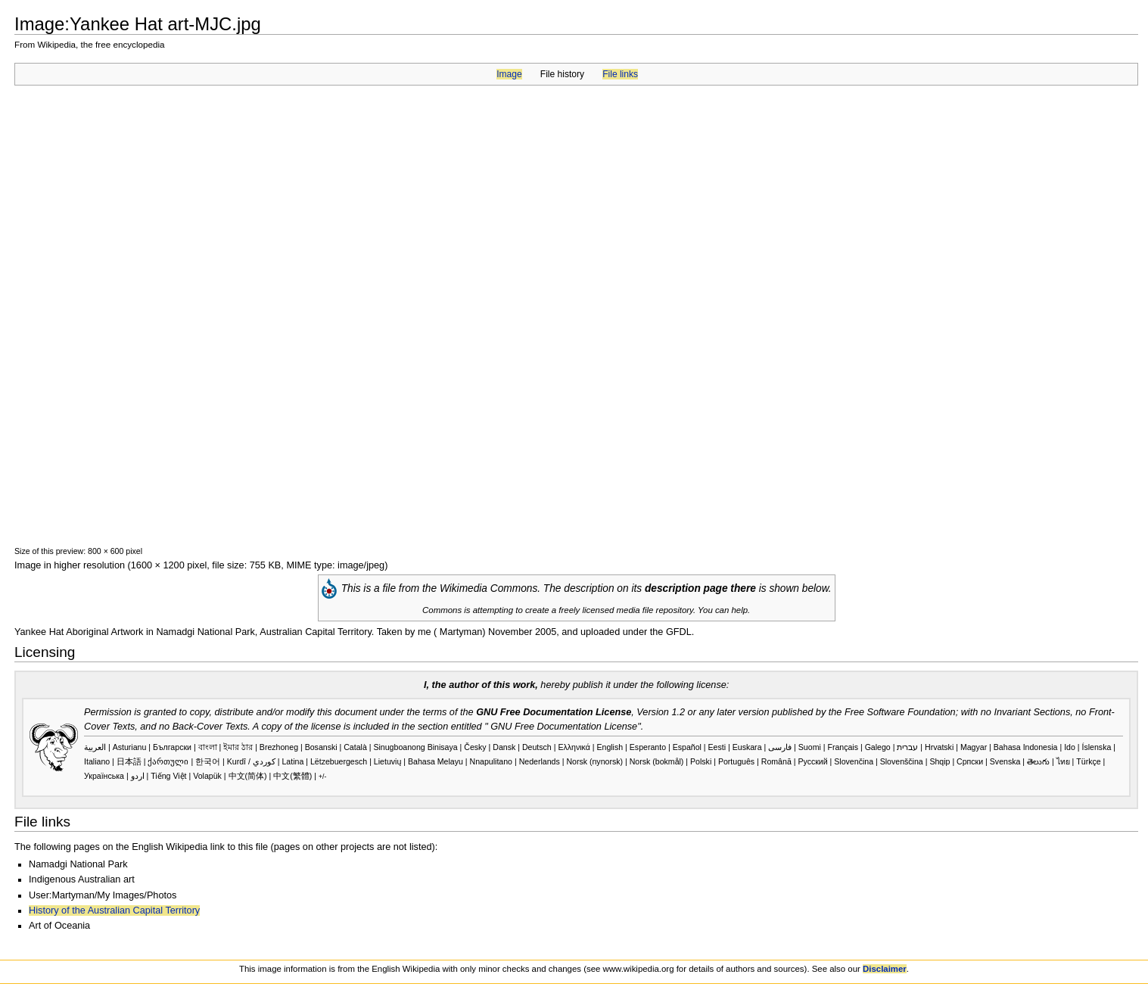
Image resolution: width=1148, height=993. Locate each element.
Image (508, 74)
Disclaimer (885, 968)
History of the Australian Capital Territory (114, 910)
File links (620, 74)
